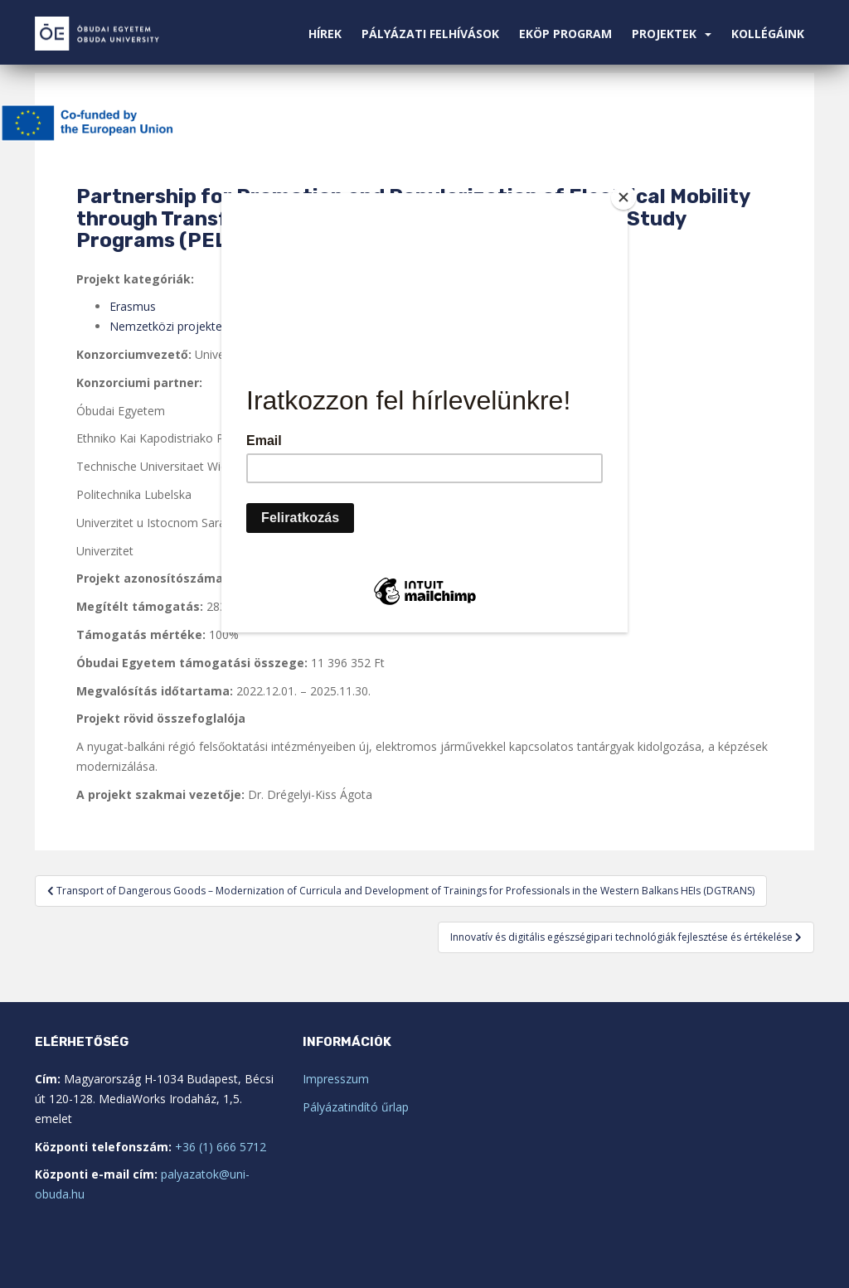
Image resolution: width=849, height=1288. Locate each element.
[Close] (623, 197)
